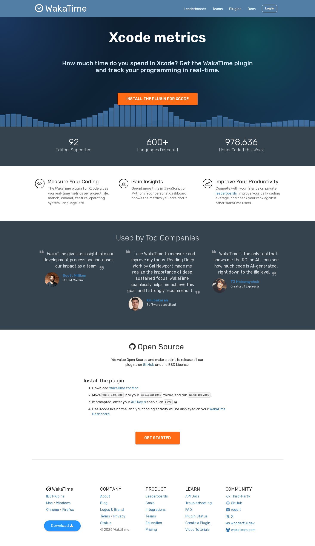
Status (105, 523)
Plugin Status (196, 516)
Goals (150, 503)
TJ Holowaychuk (244, 282)
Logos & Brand (112, 510)
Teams (217, 9)
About (105, 496)
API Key (138, 402)
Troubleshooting (198, 503)
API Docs (192, 496)
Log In (269, 8)
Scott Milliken (74, 276)
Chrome (52, 510)
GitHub (148, 365)
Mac (49, 503)
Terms (105, 516)
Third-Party (238, 496)
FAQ (188, 510)
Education (154, 523)
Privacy (119, 516)
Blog (104, 503)
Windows (63, 503)
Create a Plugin (197, 523)
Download (62, 525)
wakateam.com (240, 530)
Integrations (156, 510)
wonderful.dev (240, 523)
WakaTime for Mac (123, 388)
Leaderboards (195, 9)
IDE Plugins (55, 496)
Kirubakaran (157, 300)
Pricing (151, 530)
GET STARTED (157, 437)
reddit (233, 510)
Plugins (235, 9)
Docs (252, 9)
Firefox (68, 510)
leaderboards (226, 193)
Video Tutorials (197, 530)
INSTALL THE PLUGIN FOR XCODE (157, 98)
